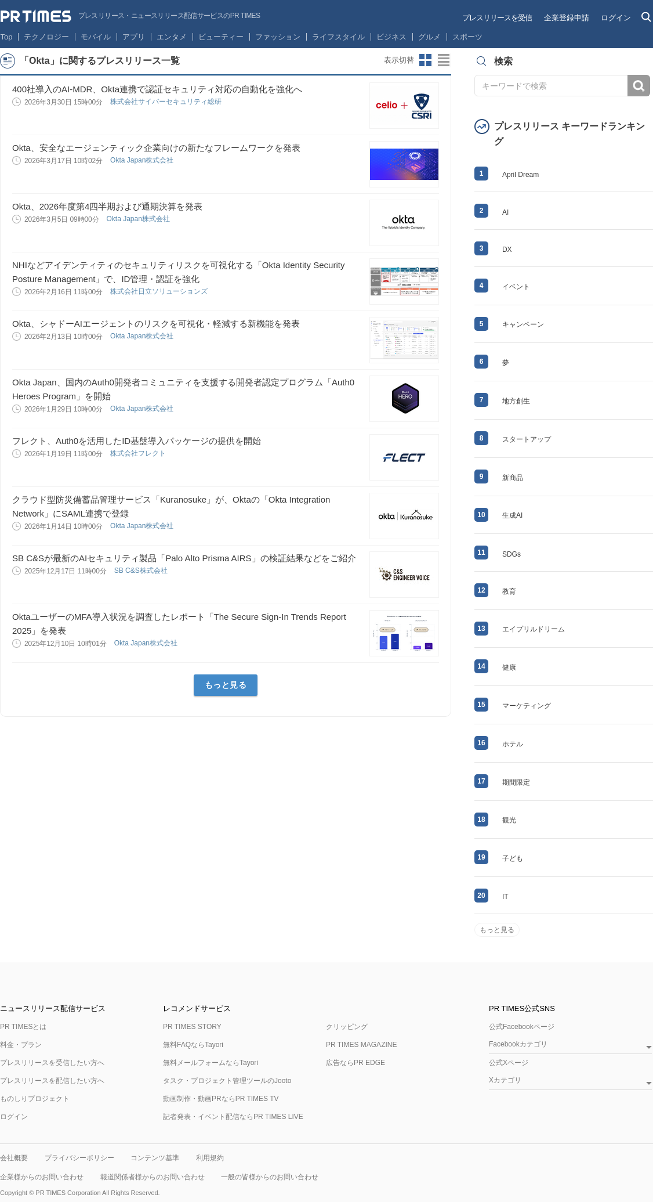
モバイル (96, 37)
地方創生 (516, 401)
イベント (516, 287)
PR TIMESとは (23, 1027)
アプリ (133, 37)
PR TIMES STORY (192, 1027)
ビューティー (221, 37)
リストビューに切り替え (444, 60)
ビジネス (391, 37)
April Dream (520, 175)
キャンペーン (523, 324)
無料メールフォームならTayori (210, 1063)
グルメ (429, 37)
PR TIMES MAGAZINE (361, 1045)
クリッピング (347, 1027)
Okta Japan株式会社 (143, 160)
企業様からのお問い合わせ (42, 1177)
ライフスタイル (338, 37)
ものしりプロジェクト (35, 1099)
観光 (509, 820)
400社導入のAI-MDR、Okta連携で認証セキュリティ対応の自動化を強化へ (157, 89)
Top (7, 37)
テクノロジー (46, 37)
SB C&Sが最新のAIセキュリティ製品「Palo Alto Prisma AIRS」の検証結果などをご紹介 (184, 558)
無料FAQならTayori (193, 1045)
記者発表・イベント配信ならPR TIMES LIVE (233, 1117)
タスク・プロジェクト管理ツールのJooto (227, 1081)
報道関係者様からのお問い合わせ (152, 1177)
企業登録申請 (566, 17)
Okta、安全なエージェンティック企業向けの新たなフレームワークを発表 (156, 148)
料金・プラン (21, 1045)
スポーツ (467, 37)
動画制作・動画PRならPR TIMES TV (221, 1099)
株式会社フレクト (139, 453)
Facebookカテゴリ (518, 1044)
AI (505, 212)
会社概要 (14, 1158)
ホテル (512, 744)
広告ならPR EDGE (355, 1063)
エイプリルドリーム (533, 629)
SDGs (511, 554)
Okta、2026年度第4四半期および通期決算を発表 (107, 206)
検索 (638, 85)
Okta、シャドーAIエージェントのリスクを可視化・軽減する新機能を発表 (156, 324)
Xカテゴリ (505, 1080)
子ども (512, 858)
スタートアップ (526, 439)
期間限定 (516, 782)
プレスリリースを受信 (497, 17)
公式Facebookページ (521, 1027)
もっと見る (226, 685)
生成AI (512, 515)
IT (505, 897)
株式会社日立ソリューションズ (159, 291)
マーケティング (526, 706)
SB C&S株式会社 (141, 570)
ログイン (616, 17)
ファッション (277, 37)
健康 (509, 667)
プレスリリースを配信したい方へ (52, 1081)
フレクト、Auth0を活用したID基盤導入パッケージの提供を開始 (136, 441)
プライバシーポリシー (79, 1158)
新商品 (512, 478)
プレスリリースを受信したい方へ (52, 1063)
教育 (509, 591)
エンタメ (172, 37)
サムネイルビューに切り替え (426, 60)
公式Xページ (508, 1063)
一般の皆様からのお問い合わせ (269, 1177)
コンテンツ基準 (154, 1158)
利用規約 (210, 1158)
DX (507, 250)
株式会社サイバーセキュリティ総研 (166, 102)
